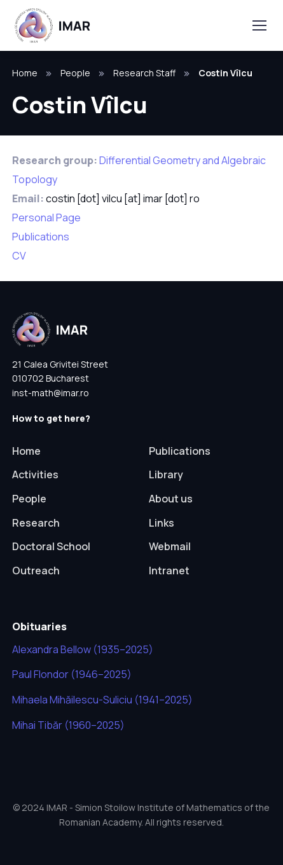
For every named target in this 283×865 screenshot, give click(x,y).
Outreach (36, 571)
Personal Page (46, 218)
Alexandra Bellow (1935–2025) (82, 649)
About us (171, 499)
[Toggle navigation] (258, 25)
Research (36, 523)
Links (161, 523)
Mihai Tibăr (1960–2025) (68, 725)
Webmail (170, 546)
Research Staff (144, 73)
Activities (35, 474)
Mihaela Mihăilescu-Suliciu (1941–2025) (102, 700)
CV (19, 256)
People (75, 73)
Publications (40, 237)
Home (25, 73)
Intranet (169, 571)
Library (166, 474)
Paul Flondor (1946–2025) (72, 674)
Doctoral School (51, 546)
